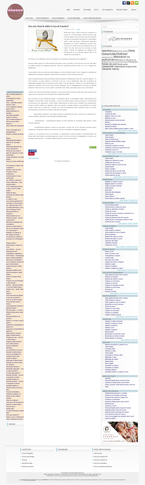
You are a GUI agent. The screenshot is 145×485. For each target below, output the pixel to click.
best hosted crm (121, 479)
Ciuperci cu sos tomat (112, 310)
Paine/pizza (133, 62)
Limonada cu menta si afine (114, 355)
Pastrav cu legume (111, 266)
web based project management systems (92, 479)
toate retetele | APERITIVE (129, 340)
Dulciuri (122, 54)
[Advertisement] (15, 56)
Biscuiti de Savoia (111, 126)
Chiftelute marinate (111, 243)
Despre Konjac (11, 243)
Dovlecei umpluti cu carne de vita (115, 164)
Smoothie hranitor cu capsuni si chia (116, 372)
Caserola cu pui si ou (112, 150)
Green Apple (109, 353)
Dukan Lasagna (110, 169)
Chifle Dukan (109, 188)
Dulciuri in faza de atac (13, 170)
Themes (24, 460)
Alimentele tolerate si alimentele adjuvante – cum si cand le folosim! (15, 369)
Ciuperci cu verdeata (111, 312)
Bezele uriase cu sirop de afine (115, 120)
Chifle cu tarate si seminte (113, 186)
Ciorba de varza (110, 306)
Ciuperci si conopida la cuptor (114, 285)
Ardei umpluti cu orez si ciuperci (115, 232)
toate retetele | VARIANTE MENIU (127, 247)
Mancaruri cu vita (122, 60)
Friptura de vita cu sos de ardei (115, 171)
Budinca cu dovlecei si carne (114, 160)
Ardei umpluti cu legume (113, 230)
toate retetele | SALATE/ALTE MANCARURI (124, 293)
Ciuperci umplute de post (113, 315)
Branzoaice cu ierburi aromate (114, 336)
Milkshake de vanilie (111, 359)
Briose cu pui (109, 143)
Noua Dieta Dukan (123, 9)
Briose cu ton (109, 251)
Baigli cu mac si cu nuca (113, 116)
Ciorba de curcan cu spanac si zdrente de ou (119, 213)
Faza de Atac (10, 406)
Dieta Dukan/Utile (107, 10)
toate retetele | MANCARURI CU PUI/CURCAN (123, 153)
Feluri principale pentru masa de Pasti (117, 380)
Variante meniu (110, 69)
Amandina (108, 112)
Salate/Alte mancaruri (113, 66)
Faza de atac (29, 18)
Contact (133, 10)
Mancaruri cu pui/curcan (116, 58)
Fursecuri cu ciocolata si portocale (116, 395)
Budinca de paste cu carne (113, 238)
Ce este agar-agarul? (13, 373)
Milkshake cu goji (110, 357)
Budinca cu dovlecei (111, 277)
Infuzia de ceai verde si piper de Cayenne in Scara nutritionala (14, 153)
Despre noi (76, 10)
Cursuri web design (28, 456)
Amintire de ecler (110, 114)
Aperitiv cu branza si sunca (113, 323)
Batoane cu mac (110, 118)
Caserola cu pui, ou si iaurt (113, 152)
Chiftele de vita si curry (112, 162)
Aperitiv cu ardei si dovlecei (114, 321)
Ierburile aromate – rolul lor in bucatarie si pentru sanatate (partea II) (14, 377)
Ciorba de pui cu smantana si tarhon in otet (119, 219)
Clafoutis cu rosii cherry (112, 287)
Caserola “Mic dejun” (111, 241)
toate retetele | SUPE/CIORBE (128, 223)
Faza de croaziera (12, 400)
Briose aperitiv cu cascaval (113, 338)
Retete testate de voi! (13, 216)
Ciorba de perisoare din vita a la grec (117, 217)
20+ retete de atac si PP (14, 205)
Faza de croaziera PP (42, 18)
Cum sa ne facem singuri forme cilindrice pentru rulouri (14, 302)
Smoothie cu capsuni (112, 365)
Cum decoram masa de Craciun (115, 414)
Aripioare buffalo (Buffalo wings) (115, 141)
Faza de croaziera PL (58, 18)
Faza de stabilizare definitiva (92, 18)
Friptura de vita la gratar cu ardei (115, 173)
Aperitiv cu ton (109, 327)
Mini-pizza (108, 190)
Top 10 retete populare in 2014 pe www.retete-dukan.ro (14, 121)
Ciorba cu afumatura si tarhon (114, 209)
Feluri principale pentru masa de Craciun (118, 408)
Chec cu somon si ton (112, 253)
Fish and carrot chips (112, 260)
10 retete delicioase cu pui (14, 207)
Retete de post (11, 193)
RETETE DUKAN (30, 480)
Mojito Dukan (109, 361)
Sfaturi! (8, 293)
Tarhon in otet (10, 105)
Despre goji (10, 408)
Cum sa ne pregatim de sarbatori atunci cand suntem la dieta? (13, 356)
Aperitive (107, 50)
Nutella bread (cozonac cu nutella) (116, 393)
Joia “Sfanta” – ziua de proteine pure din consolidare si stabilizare (14, 251)
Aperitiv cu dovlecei (111, 325)
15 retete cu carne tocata (14, 203)
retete (78, 29)
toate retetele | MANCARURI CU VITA (126, 177)
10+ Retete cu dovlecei (13, 180)
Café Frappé (109, 346)
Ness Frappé (109, 363)
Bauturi (115, 51)
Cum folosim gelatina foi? (14, 201)
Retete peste (122, 64)
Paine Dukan (109, 194)
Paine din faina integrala (113, 192)
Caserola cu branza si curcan (114, 145)
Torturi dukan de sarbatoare (15, 126)
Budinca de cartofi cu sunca (114, 236)
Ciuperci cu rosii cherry (112, 281)
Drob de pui (109, 289)
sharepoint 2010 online (67, 479)
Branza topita (109, 332)
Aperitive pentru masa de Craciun (116, 410)
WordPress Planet (28, 466)
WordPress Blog (27, 463)
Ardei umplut (109, 135)
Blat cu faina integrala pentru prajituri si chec (119, 128)
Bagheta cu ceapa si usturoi (114, 181)
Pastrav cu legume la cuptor (114, 268)
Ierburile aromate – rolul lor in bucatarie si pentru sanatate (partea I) (14, 383)
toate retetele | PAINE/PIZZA (129, 200)
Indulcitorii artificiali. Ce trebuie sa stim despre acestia (13, 396)
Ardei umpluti (109, 137)
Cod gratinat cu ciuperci (112, 255)
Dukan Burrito (109, 167)
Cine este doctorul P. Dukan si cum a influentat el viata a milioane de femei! (15, 417)
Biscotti (107, 122)
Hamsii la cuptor (110, 264)
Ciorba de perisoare (111, 215)
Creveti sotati (109, 258)
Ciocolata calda (110, 349)
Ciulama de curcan (111, 245)
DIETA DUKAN (87, 10)
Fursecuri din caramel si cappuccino (116, 397)
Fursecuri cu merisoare (112, 399)
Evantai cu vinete (110, 291)
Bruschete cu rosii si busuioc (114, 304)
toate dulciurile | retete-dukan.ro (128, 130)
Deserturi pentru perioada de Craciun (117, 412)
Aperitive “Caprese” (111, 329)
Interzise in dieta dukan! (14, 226)
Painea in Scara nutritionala (15, 161)
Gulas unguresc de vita (112, 175)
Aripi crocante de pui (111, 139)
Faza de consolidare (13, 392)
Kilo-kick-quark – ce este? (14, 310)
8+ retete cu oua (11, 199)
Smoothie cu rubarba (112, 367)
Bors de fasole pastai (112, 205)
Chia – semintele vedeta (14, 102)
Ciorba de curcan (110, 211)
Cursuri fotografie (27, 453)
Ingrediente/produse (107, 57)
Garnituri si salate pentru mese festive (117, 382)
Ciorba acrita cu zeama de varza (115, 207)
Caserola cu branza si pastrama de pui (117, 147)
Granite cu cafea (110, 351)
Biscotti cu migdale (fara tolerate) (115, 124)
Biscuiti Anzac (109, 403)
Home (68, 10)
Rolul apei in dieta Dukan (14, 360)
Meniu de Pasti (112, 62)
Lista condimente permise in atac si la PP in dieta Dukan (14, 188)
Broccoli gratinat (110, 234)
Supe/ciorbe (131, 66)
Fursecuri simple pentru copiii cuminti (117, 401)
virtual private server (108, 479)
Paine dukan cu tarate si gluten (115, 198)
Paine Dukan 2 (110, 196)
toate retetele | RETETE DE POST (127, 316)
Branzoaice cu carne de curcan (115, 334)
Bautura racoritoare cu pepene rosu (116, 344)
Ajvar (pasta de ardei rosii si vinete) (116, 275)
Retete (97, 9)
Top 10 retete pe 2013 (13, 209)
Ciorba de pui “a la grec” (113, 221)
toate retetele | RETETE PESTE (127, 270)
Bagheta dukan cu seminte (113, 184)
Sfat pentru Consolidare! (14, 260)
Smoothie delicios (110, 370)
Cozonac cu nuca (110, 406)
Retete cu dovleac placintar (15, 134)
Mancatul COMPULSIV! (14, 270)
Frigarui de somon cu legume (114, 262)
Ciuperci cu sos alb (111, 283)
